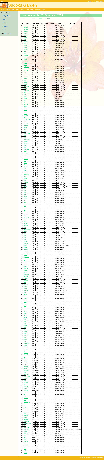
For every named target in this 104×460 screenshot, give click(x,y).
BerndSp (26, 419)
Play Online (29, 9)
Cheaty (26, 290)
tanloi (25, 110)
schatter (26, 407)
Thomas (26, 386)
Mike (25, 388)
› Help (3, 29)
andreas (26, 213)
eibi (25, 323)
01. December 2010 (44, 19)
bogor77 (26, 27)
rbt (24, 233)
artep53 (26, 349)
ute (25, 100)
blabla (25, 47)
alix (25, 235)
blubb (25, 88)
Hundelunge (27, 343)
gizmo (25, 255)
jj (24, 329)
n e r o (25, 74)
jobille (25, 170)
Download (37, 9)
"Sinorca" (94, 457)
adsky (25, 360)
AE (25, 157)
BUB (25, 221)
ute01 (25, 266)
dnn (25, 57)
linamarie (26, 421)
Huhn (25, 417)
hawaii (25, 33)
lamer (25, 211)
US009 (26, 398)
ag (24, 435)
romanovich (27, 208)
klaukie (26, 441)
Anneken (26, 374)
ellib (25, 202)
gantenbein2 (27, 204)
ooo (25, 192)
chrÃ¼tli (26, 249)
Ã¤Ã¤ (25, 198)
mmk (25, 65)
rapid (25, 68)
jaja (25, 39)
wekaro (26, 445)
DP (25, 449)
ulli (25, 319)
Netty (25, 288)
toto (25, 215)
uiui (25, 296)
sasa (25, 112)
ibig (25, 396)
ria (24, 439)
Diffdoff (26, 268)
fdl (24, 210)
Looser (26, 166)
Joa (25, 219)
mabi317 (26, 31)
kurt (25, 251)
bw (25, 239)
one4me (26, 182)
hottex (25, 325)
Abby (25, 98)
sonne (25, 362)
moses (25, 241)
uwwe (25, 286)
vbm (25, 194)
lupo (25, 96)
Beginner (26, 117)
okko (25, 364)
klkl (25, 92)
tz (24, 425)
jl (24, 447)
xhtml (5, 33)
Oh (25, 164)
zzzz (25, 151)
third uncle (26, 217)
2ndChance (27, 133)
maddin (26, 415)
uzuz (25, 163)
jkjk (25, 147)
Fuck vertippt (27, 229)
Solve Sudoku (20, 9)
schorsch (26, 174)
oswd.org (100, 457)
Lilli (25, 135)
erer (25, 282)
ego (25, 227)
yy (24, 200)
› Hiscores (4, 26)
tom (25, 53)
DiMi (25, 313)
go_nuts (26, 29)
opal (25, 302)
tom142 (26, 41)
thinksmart (26, 90)
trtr (25, 206)
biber (25, 45)
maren (25, 35)
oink (25, 262)
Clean (101, 1)
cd (24, 357)
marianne (26, 370)
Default (98, 1)
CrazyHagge (27, 376)
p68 (25, 184)
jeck (25, 292)
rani (25, 121)
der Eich (26, 347)
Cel (25, 443)
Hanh (25, 231)
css (10, 33)
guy (25, 437)
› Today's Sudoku (6, 16)
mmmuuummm (27, 253)
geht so (26, 450)
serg (25, 309)
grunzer (26, 25)
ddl (25, 237)
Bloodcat (26, 143)
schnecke (26, 67)
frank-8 (26, 280)
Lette (25, 245)
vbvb (25, 196)
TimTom (26, 335)
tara (25, 188)
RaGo (25, 413)
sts (25, 341)
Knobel (26, 354)
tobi (25, 161)
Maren (25, 315)
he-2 (25, 272)
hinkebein (26, 429)
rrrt (25, 168)
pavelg (25, 49)
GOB (25, 155)
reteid (25, 453)
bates (25, 378)
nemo (25, 392)
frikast (25, 368)
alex (25, 306)
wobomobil (26, 427)
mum (25, 127)
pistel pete (26, 257)
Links (43, 9)
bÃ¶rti (25, 317)
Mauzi (25, 247)
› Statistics (5, 23)
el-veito (26, 125)
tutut (25, 106)
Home (2, 9)
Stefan (25, 270)
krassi (25, 358)
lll (24, 102)
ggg (25, 180)
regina (25, 76)
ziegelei (26, 264)
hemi (25, 345)
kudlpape (26, 86)
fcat (25, 380)
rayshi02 (26, 223)
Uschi (25, 178)
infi (25, 94)
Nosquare (26, 149)
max (25, 80)
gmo (25, 131)
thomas (26, 284)
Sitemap (89, 1)
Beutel (25, 433)
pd (24, 384)
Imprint (2, 1)
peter (25, 37)
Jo (24, 411)
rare (25, 137)
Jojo (25, 51)
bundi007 (26, 274)
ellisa (25, 372)
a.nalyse (26, 382)
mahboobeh (27, 119)
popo (25, 258)
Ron (25, 260)
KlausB (26, 276)
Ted (25, 190)
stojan (25, 186)
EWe (25, 294)
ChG (25, 311)
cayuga (26, 366)
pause (25, 339)
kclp (25, 321)
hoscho (26, 43)
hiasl (25, 145)
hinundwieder (27, 423)
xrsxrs (25, 298)
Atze (25, 108)
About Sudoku (10, 9)
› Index (4, 19)
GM (25, 400)
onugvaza (26, 153)
